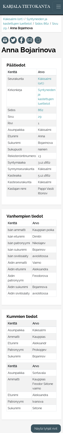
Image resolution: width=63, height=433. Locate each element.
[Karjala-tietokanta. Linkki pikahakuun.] (26, 6)
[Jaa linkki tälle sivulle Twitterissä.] (13, 40)
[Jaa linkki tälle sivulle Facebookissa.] (21, 40)
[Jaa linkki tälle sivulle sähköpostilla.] (29, 40)
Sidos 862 (42, 23)
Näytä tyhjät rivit (45, 428)
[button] (5, 40)
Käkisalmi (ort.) (13, 19)
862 (40, 110)
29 (39, 116)
